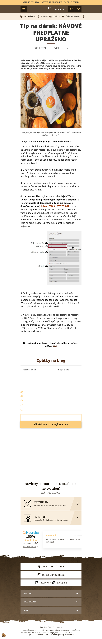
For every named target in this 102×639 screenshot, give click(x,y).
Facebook (42, 582)
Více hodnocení (29, 546)
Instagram (59, 582)
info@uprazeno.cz (51, 575)
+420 (51, 566)
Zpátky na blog (51, 359)
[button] (27, 16)
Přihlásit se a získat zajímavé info (51, 424)
